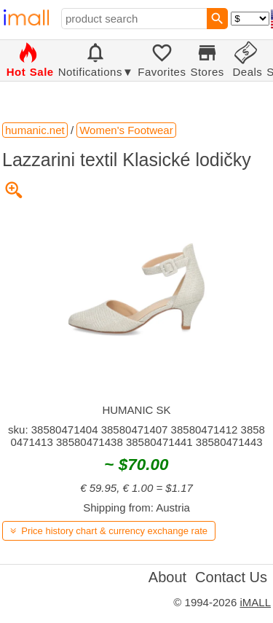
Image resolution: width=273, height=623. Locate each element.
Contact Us (231, 577)
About (167, 577)
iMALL (255, 602)
